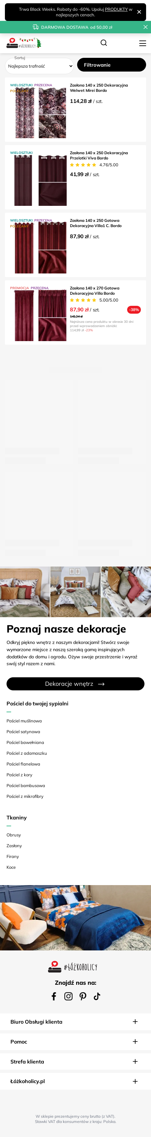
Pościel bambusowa (26, 785)
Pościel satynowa (23, 731)
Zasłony (14, 845)
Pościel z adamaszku (27, 753)
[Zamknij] (139, 12)
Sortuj (19, 57)
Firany (13, 856)
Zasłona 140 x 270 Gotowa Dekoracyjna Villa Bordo (94, 291)
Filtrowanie (97, 65)
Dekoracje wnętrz (69, 683)
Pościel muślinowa (24, 720)
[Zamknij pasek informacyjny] (145, 27)
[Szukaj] (103, 43)
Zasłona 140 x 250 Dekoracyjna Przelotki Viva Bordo (99, 155)
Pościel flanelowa (23, 763)
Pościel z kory (19, 774)
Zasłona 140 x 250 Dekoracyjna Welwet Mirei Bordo (99, 88)
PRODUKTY (116, 9)
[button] (75, 1021)
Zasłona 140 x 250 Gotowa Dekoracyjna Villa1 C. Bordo (96, 223)
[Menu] (143, 43)
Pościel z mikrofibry (25, 796)
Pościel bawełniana (25, 742)
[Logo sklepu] (23, 43)
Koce (11, 867)
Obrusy (14, 834)
